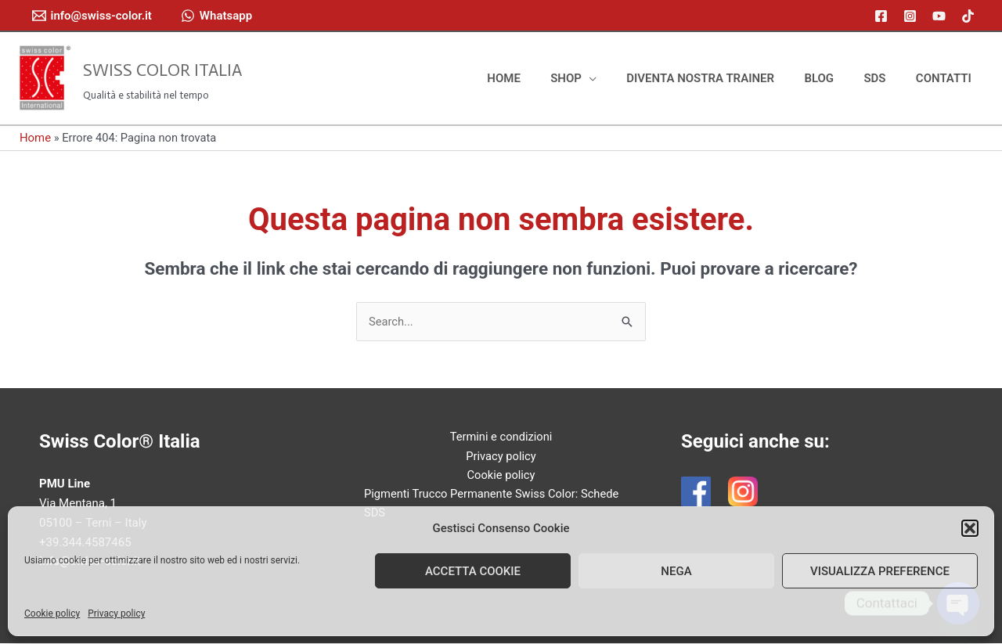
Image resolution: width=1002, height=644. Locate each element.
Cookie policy (52, 613)
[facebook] (883, 16)
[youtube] (941, 16)
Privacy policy (116, 613)
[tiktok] (970, 16)
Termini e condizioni (501, 437)
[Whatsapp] (216, 16)
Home (35, 138)
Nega (676, 571)
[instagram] (912, 16)
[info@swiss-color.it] (92, 16)
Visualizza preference (880, 571)
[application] (618, 78)
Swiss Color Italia (162, 70)
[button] (970, 528)
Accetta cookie (473, 571)
